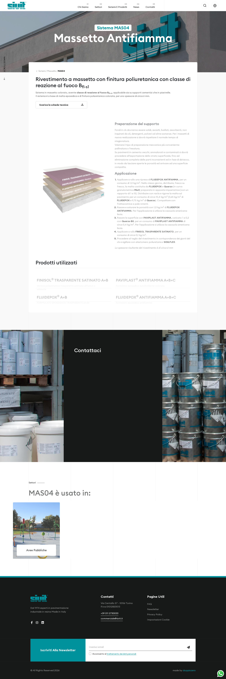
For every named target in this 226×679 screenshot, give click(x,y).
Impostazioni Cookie (158, 619)
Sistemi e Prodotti (117, 5)
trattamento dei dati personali (121, 654)
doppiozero (189, 670)
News (136, 5)
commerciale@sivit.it (112, 618)
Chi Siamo (83, 5)
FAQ (149, 604)
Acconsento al (114, 654)
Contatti (150, 5)
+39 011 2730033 (109, 613)
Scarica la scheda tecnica (61, 106)
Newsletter (153, 609)
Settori (98, 5)
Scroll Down (4, 64)
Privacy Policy (154, 614)
